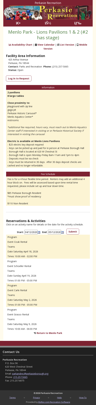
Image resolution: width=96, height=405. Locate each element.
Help (59, 397)
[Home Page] (18, 23)
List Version (67, 44)
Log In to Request (18, 78)
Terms (12, 397)
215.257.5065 (20, 377)
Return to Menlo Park (49, 333)
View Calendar (46, 44)
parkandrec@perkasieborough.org (30, 373)
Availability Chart (20, 44)
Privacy (36, 397)
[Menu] (77, 23)
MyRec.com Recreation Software (54, 402)
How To (83, 397)
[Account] (48, 23)
